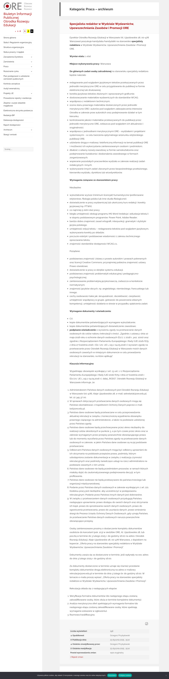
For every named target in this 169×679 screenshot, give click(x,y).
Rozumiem (112, 675)
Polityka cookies (125, 675)
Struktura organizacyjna (14, 47)
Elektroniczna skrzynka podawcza (18, 110)
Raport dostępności (12, 125)
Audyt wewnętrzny (12, 88)
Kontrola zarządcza (12, 84)
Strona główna (10, 38)
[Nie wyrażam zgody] (166, 675)
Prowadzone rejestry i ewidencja (17, 98)
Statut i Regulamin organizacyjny (18, 42)
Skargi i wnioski (10, 134)
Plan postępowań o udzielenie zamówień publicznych (17, 77)
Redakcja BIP (9, 115)
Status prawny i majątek (14, 52)
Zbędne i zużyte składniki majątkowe (14, 104)
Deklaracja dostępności (14, 120)
